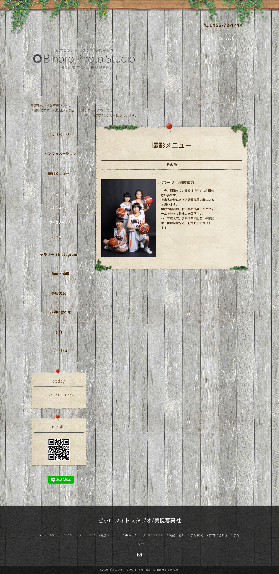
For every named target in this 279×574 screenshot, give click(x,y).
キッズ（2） (61, 208)
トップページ (58, 134)
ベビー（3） (61, 193)
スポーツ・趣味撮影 (176, 182)
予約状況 (58, 293)
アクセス (60, 350)
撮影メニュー (58, 173)
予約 (58, 332)
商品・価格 (60, 273)
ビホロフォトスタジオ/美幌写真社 (139, 520)
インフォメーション (60, 153)
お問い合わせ (60, 312)
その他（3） (61, 237)
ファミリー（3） (61, 222)
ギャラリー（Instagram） (58, 254)
